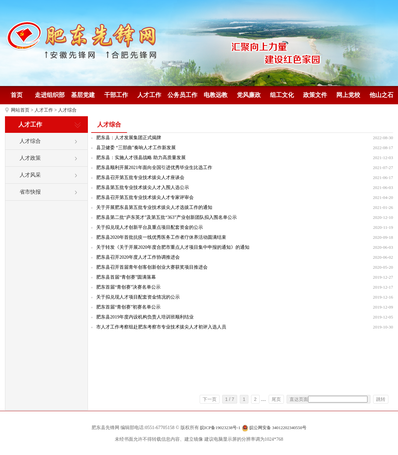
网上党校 (348, 95)
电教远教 (216, 95)
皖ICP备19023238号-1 (220, 427)
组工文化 (282, 95)
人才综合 (67, 110)
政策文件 (315, 95)
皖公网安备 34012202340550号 (274, 428)
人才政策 (30, 158)
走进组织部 (50, 95)
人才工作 (149, 95)
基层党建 (83, 95)
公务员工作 (182, 95)
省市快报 (30, 192)
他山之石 (381, 95)
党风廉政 (249, 95)
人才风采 (30, 175)
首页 (17, 95)
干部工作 (116, 95)
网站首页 (20, 110)
